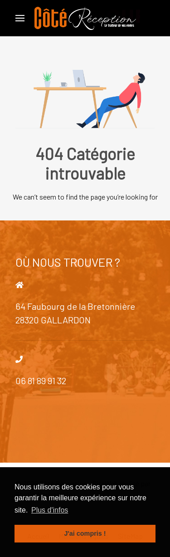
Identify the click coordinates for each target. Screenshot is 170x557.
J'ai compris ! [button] (85, 533)
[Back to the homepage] (85, 18)
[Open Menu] (19, 18)
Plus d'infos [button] (49, 510)
